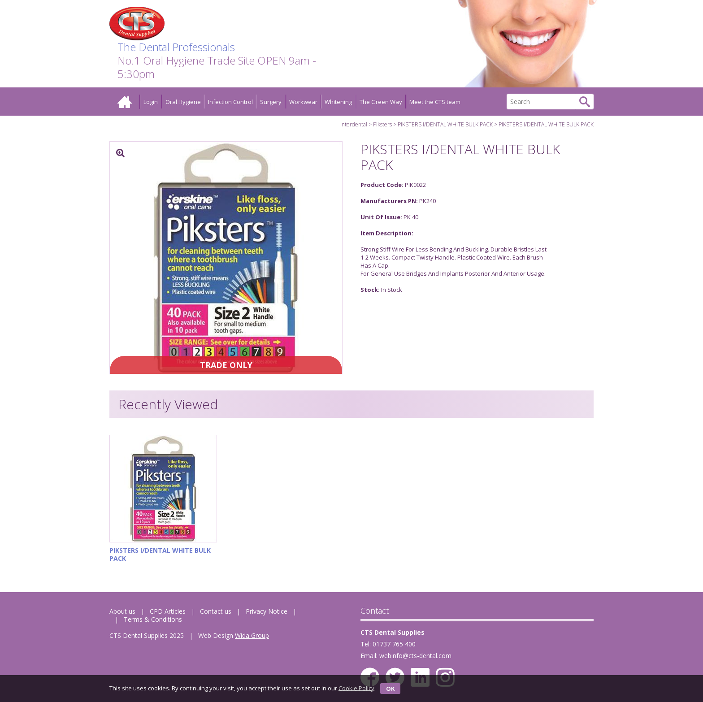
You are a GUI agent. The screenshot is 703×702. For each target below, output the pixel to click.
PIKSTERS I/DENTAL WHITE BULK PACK (445, 124)
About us (122, 611)
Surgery (271, 102)
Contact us (215, 611)
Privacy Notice (266, 611)
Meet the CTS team (434, 102)
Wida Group (252, 635)
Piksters (382, 124)
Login (150, 102)
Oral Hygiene (183, 102)
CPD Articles (168, 611)
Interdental (353, 124)
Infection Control (230, 102)
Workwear (303, 102)
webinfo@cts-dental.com (415, 655)
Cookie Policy (356, 688)
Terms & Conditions (153, 619)
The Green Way (381, 102)
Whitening (338, 102)
